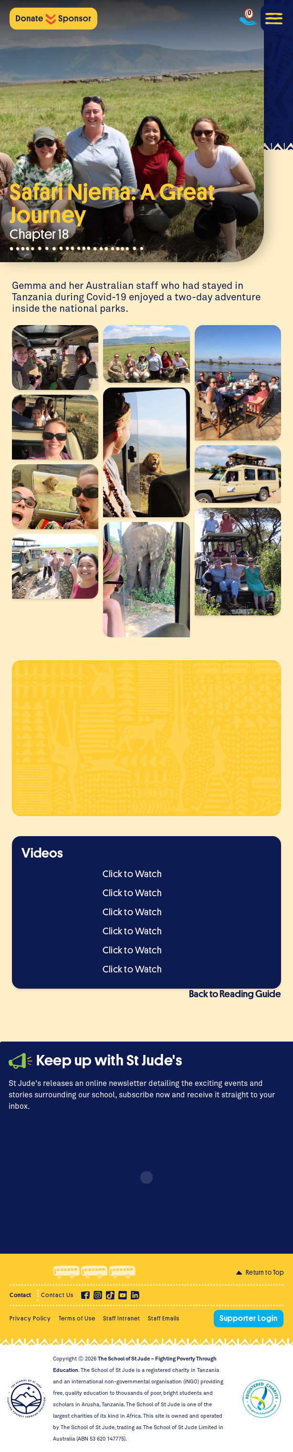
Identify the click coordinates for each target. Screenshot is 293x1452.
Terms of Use (77, 1318)
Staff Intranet (121, 1318)
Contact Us (57, 1295)
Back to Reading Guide (235, 994)
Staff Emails (163, 1318)
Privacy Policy (30, 1318)
